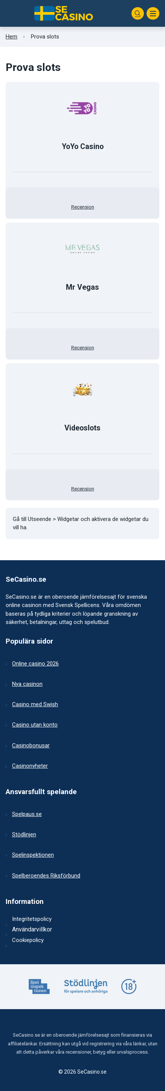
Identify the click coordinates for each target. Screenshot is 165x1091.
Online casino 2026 (35, 663)
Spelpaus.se (27, 814)
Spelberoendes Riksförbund (46, 875)
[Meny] (153, 13)
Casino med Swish (35, 704)
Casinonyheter (30, 765)
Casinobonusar (31, 745)
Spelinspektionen (33, 854)
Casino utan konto (35, 724)
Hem (11, 36)
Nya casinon (27, 684)
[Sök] (137, 13)
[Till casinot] (82, 108)
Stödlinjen (24, 834)
